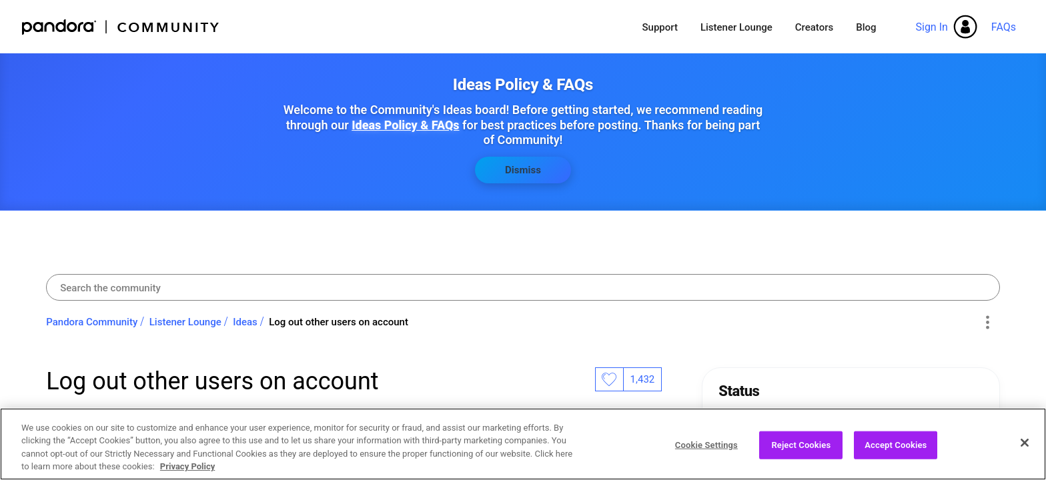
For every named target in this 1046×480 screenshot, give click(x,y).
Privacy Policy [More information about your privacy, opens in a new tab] (187, 470)
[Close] (1024, 445)
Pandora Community (121, 27)
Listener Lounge (736, 27)
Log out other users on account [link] (338, 322)
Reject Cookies (801, 448)
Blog (866, 27)
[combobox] (523, 287)
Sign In (931, 27)
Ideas (245, 322)
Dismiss (523, 170)
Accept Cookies (896, 448)
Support (659, 27)
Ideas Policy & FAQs (405, 125)
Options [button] (987, 322)
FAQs (1003, 27)
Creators (814, 27)
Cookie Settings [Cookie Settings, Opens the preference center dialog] (706, 448)
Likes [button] (609, 379)
